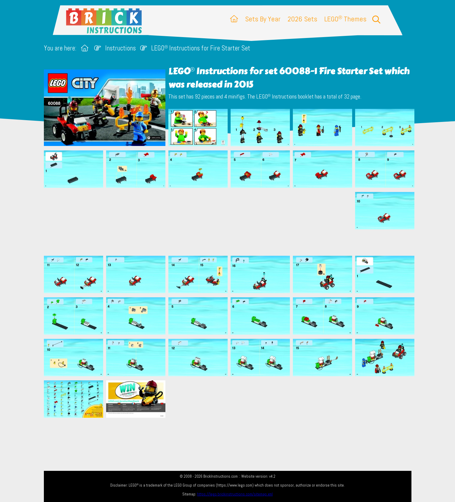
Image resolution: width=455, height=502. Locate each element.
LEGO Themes (345, 18)
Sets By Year (262, 18)
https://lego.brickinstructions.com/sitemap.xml (235, 494)
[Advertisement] (231, 221)
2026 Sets (302, 18)
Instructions (120, 48)
